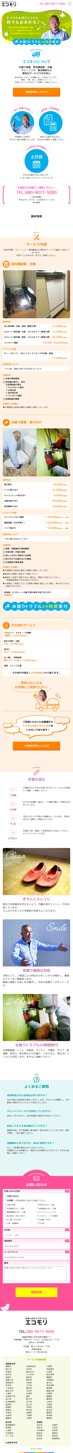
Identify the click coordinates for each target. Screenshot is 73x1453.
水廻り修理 (10, 1205)
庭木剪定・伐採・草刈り (15, 1216)
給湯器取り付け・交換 (46, 1208)
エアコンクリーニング (46, 1212)
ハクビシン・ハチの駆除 (47, 1216)
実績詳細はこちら (36, 91)
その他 (40, 1223)
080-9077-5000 (55, 4)
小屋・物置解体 (12, 1223)
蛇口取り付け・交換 (45, 1205)
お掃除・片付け (44, 1219)
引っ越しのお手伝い (13, 1219)
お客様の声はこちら (37, 745)
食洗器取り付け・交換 (14, 1208)
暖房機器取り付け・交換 (15, 1212)
